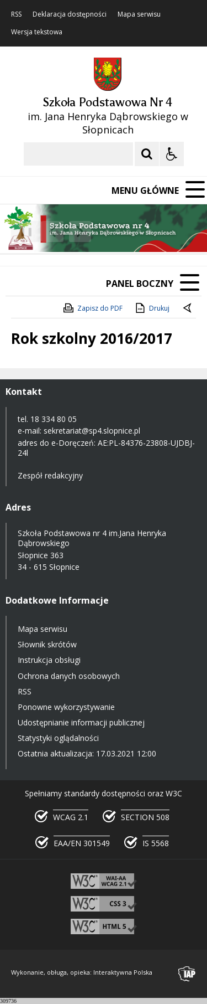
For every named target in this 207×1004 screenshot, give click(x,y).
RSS (16, 14)
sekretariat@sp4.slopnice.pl (92, 430)
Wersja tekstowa (36, 32)
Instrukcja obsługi (49, 660)
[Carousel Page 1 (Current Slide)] (107, 231)
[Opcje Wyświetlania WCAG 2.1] (172, 154)
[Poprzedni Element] (52, 231)
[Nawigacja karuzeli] (66, 231)
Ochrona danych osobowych (69, 676)
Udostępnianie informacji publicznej (81, 722)
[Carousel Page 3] (128, 231)
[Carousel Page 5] (149, 231)
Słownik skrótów (47, 644)
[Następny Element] (80, 231)
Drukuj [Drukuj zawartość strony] (151, 308)
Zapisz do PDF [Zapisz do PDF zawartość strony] (92, 308)
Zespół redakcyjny (50, 475)
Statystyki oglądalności (58, 738)
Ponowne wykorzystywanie (66, 707)
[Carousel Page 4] (138, 231)
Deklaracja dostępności (70, 14)
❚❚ (22, 231)
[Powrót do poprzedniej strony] (188, 308)
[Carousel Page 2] (117, 231)
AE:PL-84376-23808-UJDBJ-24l (106, 447)
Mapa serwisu (139, 14)
